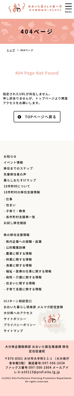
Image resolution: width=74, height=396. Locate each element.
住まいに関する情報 (20, 283)
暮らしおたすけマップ (20, 180)
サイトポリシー (15, 319)
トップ (11, 50)
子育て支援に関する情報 (24, 289)
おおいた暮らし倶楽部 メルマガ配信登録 (33, 307)
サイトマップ (13, 331)
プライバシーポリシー (20, 325)
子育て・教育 (15, 211)
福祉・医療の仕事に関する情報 (29, 271)
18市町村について (17, 186)
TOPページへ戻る (41, 116)
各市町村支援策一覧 (20, 217)
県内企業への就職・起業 (24, 241)
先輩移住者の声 (15, 174)
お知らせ (10, 156)
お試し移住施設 (15, 223)
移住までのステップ (18, 168)
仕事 (9, 199)
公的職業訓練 (15, 247)
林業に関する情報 (19, 259)
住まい (11, 205)
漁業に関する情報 (19, 265)
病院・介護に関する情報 (24, 277)
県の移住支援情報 (17, 235)
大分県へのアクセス (18, 313)
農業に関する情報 (19, 253)
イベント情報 (13, 162)
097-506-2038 (53, 363)
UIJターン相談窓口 (18, 301)
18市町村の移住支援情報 (22, 192)
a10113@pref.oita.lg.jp (41, 372)
